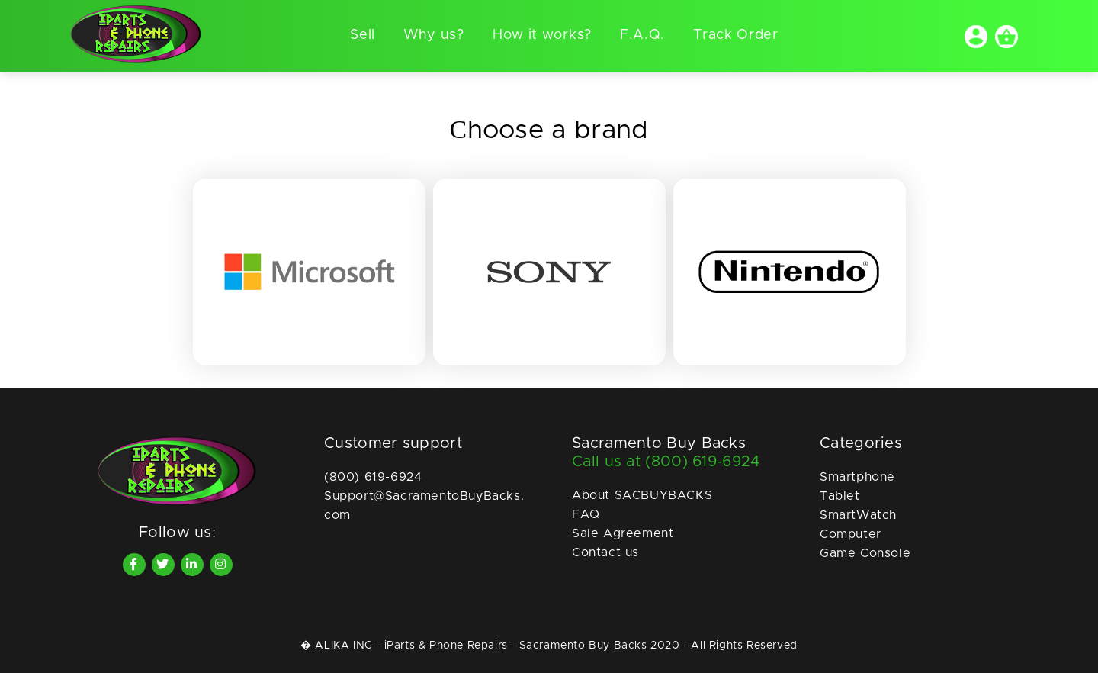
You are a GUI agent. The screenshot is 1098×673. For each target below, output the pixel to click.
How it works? (542, 35)
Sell (362, 35)
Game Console (865, 553)
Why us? (433, 35)
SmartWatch (858, 515)
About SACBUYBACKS (642, 495)
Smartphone (857, 477)
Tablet (840, 496)
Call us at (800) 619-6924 (666, 461)
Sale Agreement (622, 533)
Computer (850, 534)
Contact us (605, 552)
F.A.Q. (642, 35)
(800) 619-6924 (373, 477)
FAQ (586, 514)
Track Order (736, 35)
